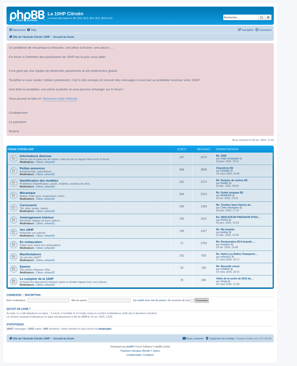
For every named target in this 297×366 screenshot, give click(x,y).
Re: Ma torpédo (225, 229)
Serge (223, 281)
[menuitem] (31, 30)
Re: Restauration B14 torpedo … (235, 241)
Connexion (13, 294)
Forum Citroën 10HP (21, 149)
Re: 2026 (221, 155)
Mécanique (28, 193)
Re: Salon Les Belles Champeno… (237, 253)
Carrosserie (28, 205)
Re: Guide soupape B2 (229, 192)
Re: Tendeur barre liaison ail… (234, 204)
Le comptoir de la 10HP (37, 279)
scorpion (225, 244)
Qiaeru (156, 351)
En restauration (31, 242)
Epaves (25, 266)
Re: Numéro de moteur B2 (232, 180)
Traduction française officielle (135, 351)
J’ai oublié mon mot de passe (149, 300)
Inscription (33, 294)
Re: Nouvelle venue (227, 266)
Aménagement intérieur (37, 217)
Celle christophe (229, 158)
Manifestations (30, 254)
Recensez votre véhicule (60, 98)
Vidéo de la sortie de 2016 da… (234, 278)
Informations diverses (36, 156)
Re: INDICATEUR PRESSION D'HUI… (238, 217)
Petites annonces (32, 168)
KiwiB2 (224, 183)
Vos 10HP (27, 229)
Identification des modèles (39, 180)
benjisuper (105, 328)
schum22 (49, 162)
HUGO (224, 219)
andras (224, 232)
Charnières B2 (224, 168)
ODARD (225, 170)
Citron (39, 162)
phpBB (129, 346)
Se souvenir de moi (181, 300)
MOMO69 (226, 195)
